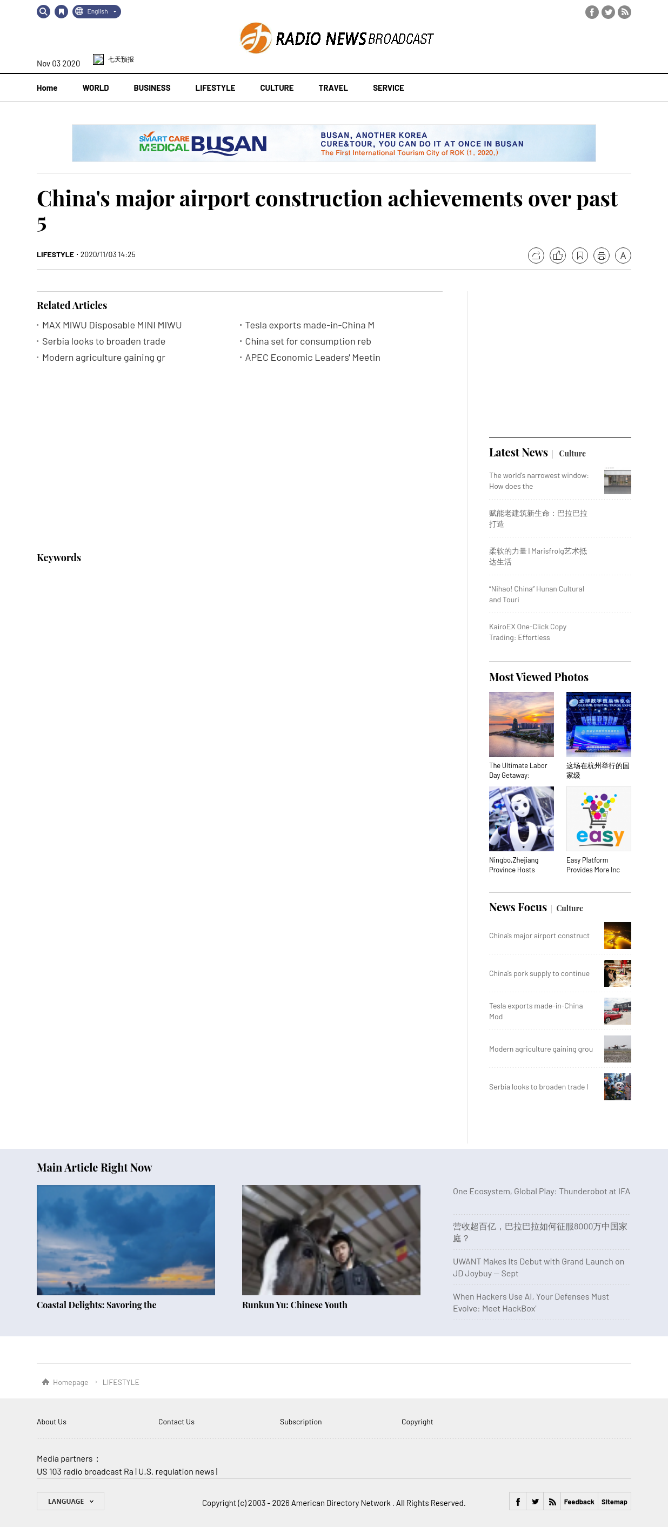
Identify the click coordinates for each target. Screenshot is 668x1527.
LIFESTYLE (55, 254)
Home (47, 87)
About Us (51, 1421)
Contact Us (176, 1421)
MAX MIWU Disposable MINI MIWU (112, 325)
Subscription (301, 1421)
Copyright (417, 1421)
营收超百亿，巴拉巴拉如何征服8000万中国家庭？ (540, 1232)
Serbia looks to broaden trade (103, 341)
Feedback (579, 1501)
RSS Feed (624, 12)
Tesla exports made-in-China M (310, 325)
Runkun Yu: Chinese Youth (295, 1304)
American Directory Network (341, 1503)
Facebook (592, 12)
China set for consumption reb (308, 341)
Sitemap (614, 1501)
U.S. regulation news (176, 1471)
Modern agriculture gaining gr (103, 357)
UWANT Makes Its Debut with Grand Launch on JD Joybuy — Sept (538, 1267)
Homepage (71, 1382)
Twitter (608, 12)
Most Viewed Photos (539, 676)
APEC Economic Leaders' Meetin (313, 357)
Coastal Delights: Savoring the (97, 1304)
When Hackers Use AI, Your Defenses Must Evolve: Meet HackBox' (531, 1302)
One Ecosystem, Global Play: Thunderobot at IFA (541, 1191)
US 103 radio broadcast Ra (85, 1471)
